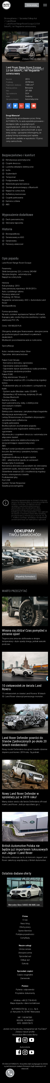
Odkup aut (25, 960)
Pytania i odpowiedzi (25, 989)
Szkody (25, 963)
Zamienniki (25, 978)
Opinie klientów (25, 931)
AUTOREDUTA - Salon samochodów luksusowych (6, 5)
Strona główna (10, 18)
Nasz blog (25, 923)
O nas (25, 920)
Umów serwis (25, 949)
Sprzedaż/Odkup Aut (28, 18)
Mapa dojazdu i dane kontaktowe (25, 1003)
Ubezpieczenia (25, 953)
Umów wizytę (32, 5)
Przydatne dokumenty (25, 993)
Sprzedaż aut (25, 956)
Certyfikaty (25, 938)
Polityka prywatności (25, 934)
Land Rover (11, 21)
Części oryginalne (25, 975)
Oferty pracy (25, 927)
